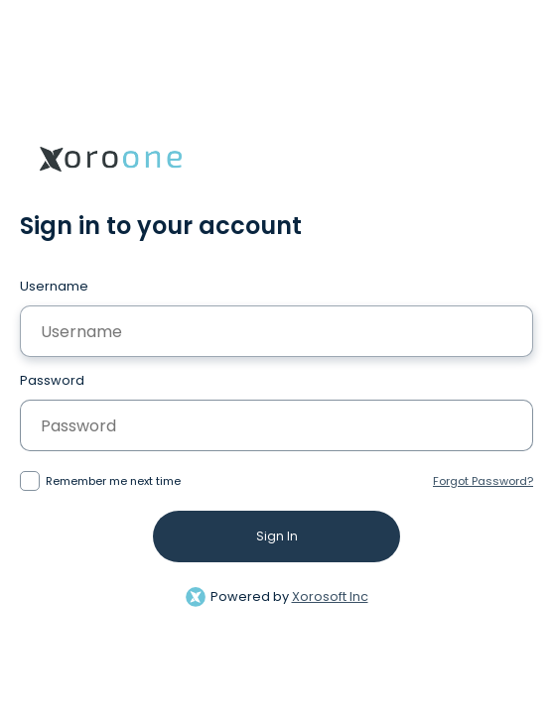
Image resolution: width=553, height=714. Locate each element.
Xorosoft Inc (330, 596)
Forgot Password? (483, 481)
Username (54, 286)
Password (52, 380)
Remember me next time (113, 481)
